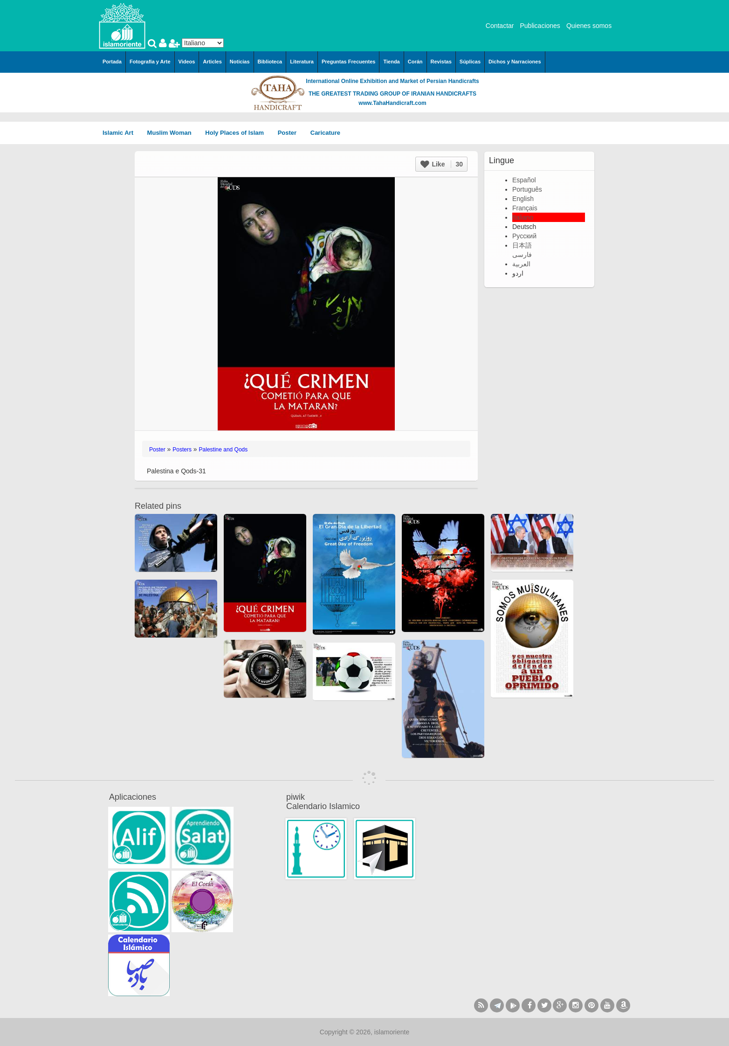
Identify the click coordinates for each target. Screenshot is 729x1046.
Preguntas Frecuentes (349, 61)
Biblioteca (270, 61)
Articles (212, 61)
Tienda (391, 61)
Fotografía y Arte (150, 61)
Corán (415, 61)
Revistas (441, 61)
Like (441, 164)
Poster (290, 132)
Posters (182, 449)
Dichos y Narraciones (514, 61)
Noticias (240, 61)
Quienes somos (589, 25)
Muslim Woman (172, 132)
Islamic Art (121, 132)
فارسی (522, 254)
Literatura (302, 61)
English (523, 198)
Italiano (522, 217)
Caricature (325, 132)
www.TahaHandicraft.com (392, 103)
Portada (112, 61)
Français (524, 208)
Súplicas (470, 61)
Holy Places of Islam (237, 132)
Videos (187, 61)
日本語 (522, 245)
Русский (524, 236)
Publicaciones (540, 25)
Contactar (500, 25)
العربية (521, 264)
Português (527, 189)
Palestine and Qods (223, 449)
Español (524, 180)
